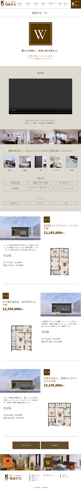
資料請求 (60, 4)
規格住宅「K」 (36, 4)
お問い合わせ (65, 4)
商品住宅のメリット (53, 4)
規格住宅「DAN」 (19, 4)
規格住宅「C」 (43, 4)
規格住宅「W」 (28, 4)
